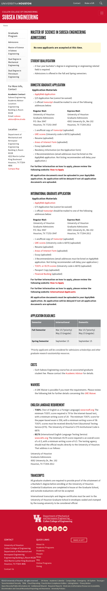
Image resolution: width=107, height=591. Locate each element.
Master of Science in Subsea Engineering (16, 50)
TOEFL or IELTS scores (45, 266)
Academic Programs (45, 547)
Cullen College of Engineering (19, 11)
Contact (77, 3)
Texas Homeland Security (11, 583)
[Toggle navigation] (101, 13)
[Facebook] (40, 528)
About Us (40, 544)
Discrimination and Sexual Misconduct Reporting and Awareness (26, 588)
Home (5, 25)
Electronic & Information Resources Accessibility (81, 586)
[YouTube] (65, 528)
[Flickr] (50, 528)
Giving (39, 566)
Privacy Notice (85, 583)
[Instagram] (55, 528)
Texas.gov (100, 581)
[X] (45, 528)
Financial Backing (43, 273)
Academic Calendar (57, 581)
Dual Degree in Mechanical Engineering (14, 62)
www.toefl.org (87, 409)
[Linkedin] (60, 528)
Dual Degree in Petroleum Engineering (14, 73)
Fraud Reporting (34, 583)
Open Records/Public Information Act (16, 586)
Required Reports (55, 586)
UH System (91, 581)
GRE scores (40, 134)
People (39, 553)
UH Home (44, 581)
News (38, 557)
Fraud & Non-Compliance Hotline (54, 583)
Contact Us (9, 569)
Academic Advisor (74, 373)
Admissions (13, 42)
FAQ (38, 560)
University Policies (58, 588)
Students (40, 550)
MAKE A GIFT (79, 540)
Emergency (81, 581)
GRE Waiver (90, 393)
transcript (48, 102)
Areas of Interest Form (46, 142)
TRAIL (24, 583)
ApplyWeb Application (45, 94)
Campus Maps (71, 581)
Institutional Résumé (39, 586)
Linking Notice (73, 583)
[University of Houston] (16, 3)
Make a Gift (89, 3)
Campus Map (13, 168)
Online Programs (44, 563)
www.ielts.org (41, 437)
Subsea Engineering (20, 17)
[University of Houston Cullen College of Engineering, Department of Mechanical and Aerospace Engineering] (52, 518)
